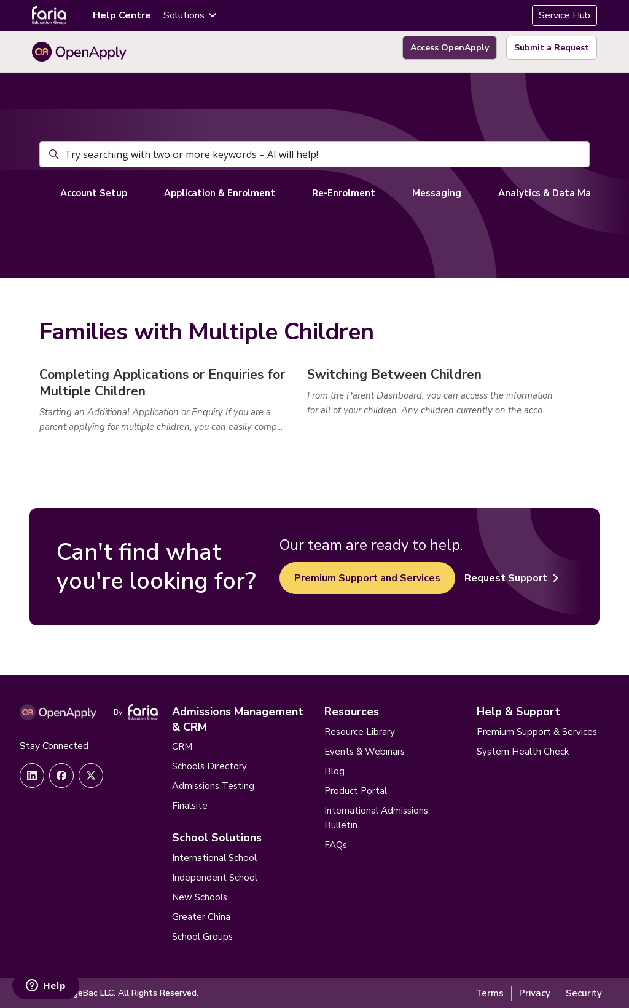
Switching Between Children (394, 374)
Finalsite (190, 806)
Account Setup (93, 193)
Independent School (214, 877)
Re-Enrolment (343, 193)
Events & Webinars (364, 751)
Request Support (511, 578)
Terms (489, 993)
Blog (334, 771)
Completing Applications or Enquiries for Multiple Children (162, 383)
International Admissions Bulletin (376, 817)
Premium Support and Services (367, 578)
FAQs (335, 845)
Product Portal (355, 791)
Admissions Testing (213, 786)
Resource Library (359, 732)
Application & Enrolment (219, 193)
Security (584, 993)
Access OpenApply (449, 48)
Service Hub (564, 15)
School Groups (202, 937)
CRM (182, 746)
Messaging (436, 193)
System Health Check (523, 751)
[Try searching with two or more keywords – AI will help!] (314, 154)
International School (214, 858)
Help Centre (122, 15)
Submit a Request (551, 48)
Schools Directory (209, 766)
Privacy (534, 993)
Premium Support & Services (537, 732)
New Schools (199, 897)
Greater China (201, 917)
